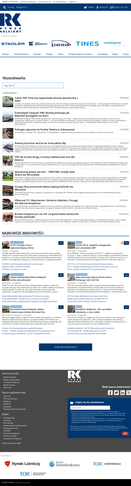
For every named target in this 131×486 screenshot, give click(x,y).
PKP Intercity (8, 423)
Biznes (5, 54)
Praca (126, 54)
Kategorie (21, 7)
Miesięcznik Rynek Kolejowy (14, 409)
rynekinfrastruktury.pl (28, 2)
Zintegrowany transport (80, 54)
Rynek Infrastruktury (11, 380)
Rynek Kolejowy (9, 377)
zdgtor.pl (72, 2)
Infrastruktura (21, 54)
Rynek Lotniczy (9, 385)
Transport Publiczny (11, 382)
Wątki (115, 54)
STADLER (6, 430)
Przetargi (7, 420)
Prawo (49, 54)
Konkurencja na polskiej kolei (15, 425)
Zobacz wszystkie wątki (11, 443)
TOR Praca (7, 387)
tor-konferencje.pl (60, 2)
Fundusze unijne (10, 436)
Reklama (6, 404)
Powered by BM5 (25, 482)
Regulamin (7, 406)
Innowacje (102, 54)
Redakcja (7, 401)
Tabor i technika (17, 242)
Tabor (60, 54)
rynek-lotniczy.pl (45, 2)
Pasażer (37, 54)
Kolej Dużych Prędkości (12, 438)
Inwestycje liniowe (10, 428)
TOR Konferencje (10, 399)
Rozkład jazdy (9, 418)
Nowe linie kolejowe (11, 433)
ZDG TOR (7, 396)
